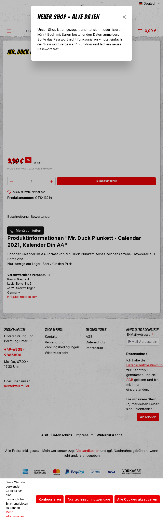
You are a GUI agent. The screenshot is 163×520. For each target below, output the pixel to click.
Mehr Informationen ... (16, 514)
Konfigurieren (50, 499)
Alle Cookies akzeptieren (137, 499)
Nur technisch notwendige (89, 499)
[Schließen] (124, 17)
